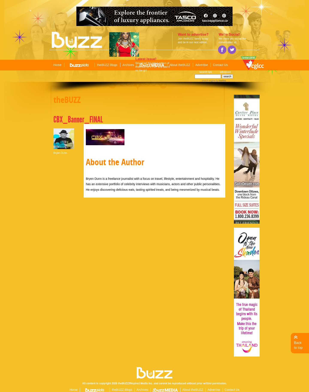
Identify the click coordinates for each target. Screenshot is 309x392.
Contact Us (220, 65)
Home (57, 65)
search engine (208, 80)
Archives (128, 65)
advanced (225, 71)
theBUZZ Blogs (107, 65)
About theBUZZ (180, 65)
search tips (205, 71)
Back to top (298, 345)
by (220, 80)
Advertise (201, 65)
